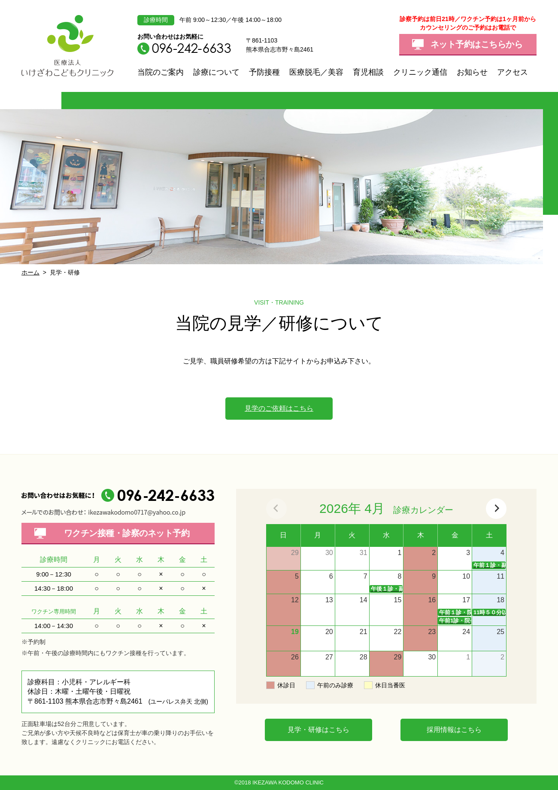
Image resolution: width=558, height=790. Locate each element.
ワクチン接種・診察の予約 (127, 533)
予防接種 (264, 72)
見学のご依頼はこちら (279, 408)
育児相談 (368, 72)
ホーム (30, 272)
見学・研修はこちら (318, 729)
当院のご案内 (160, 72)
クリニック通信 (420, 72)
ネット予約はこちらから (477, 44)
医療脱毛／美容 (316, 72)
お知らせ (472, 72)
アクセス (512, 72)
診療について (216, 72)
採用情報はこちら (454, 729)
